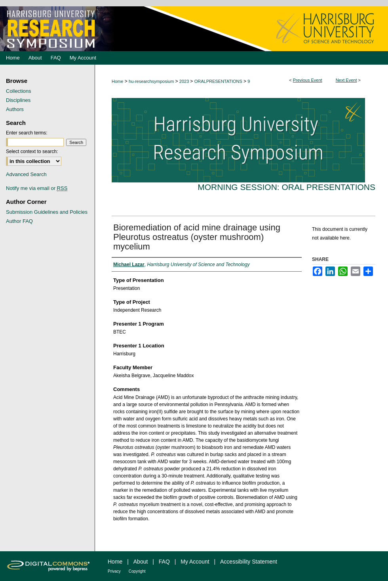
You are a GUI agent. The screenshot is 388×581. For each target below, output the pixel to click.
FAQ (164, 561)
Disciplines (18, 100)
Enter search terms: (27, 133)
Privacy (114, 571)
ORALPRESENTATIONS (218, 81)
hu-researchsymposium (152, 81)
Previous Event (307, 80)
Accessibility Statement (248, 561)
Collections (18, 91)
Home (117, 81)
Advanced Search (26, 174)
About (140, 561)
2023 (184, 81)
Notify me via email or (36, 188)
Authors (15, 109)
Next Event (346, 80)
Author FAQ (19, 221)
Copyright (137, 571)
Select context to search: (32, 151)
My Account (195, 561)
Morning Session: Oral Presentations (286, 187)
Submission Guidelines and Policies (46, 212)
